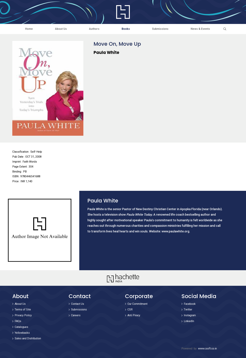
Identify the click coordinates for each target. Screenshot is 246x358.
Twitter (188, 309)
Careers (75, 315)
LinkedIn (189, 321)
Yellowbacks (22, 332)
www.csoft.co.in (207, 348)
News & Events (200, 28)
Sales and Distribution (28, 338)
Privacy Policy (23, 315)
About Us (61, 28)
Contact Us (77, 303)
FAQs (18, 321)
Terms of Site (23, 309)
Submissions (160, 28)
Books (126, 28)
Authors (94, 28)
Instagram (190, 315)
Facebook (190, 303)
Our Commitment (137, 303)
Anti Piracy (133, 315)
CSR (130, 309)
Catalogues (21, 327)
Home (29, 28)
